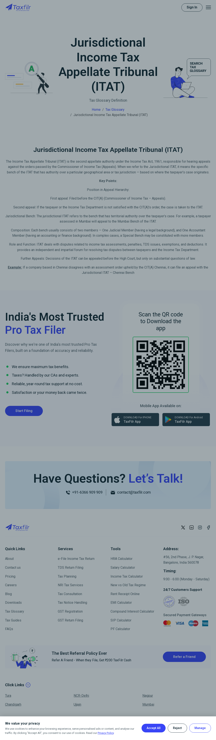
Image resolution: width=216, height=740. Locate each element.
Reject (177, 728)
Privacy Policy (106, 733)
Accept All (154, 728)
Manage (200, 728)
